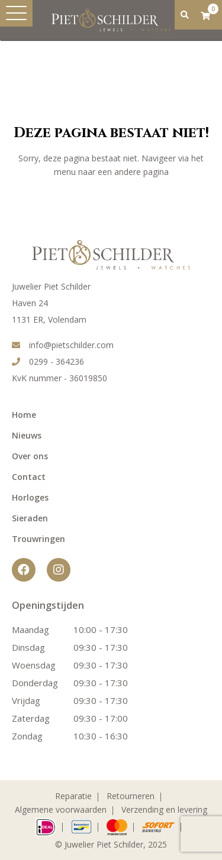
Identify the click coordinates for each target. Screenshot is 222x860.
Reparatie (73, 795)
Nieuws (26, 435)
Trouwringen (38, 538)
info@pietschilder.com (63, 345)
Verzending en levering (164, 809)
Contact (29, 476)
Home (24, 414)
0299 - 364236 (48, 361)
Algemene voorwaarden (61, 809)
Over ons (30, 456)
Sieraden (30, 518)
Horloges (30, 497)
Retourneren (131, 795)
